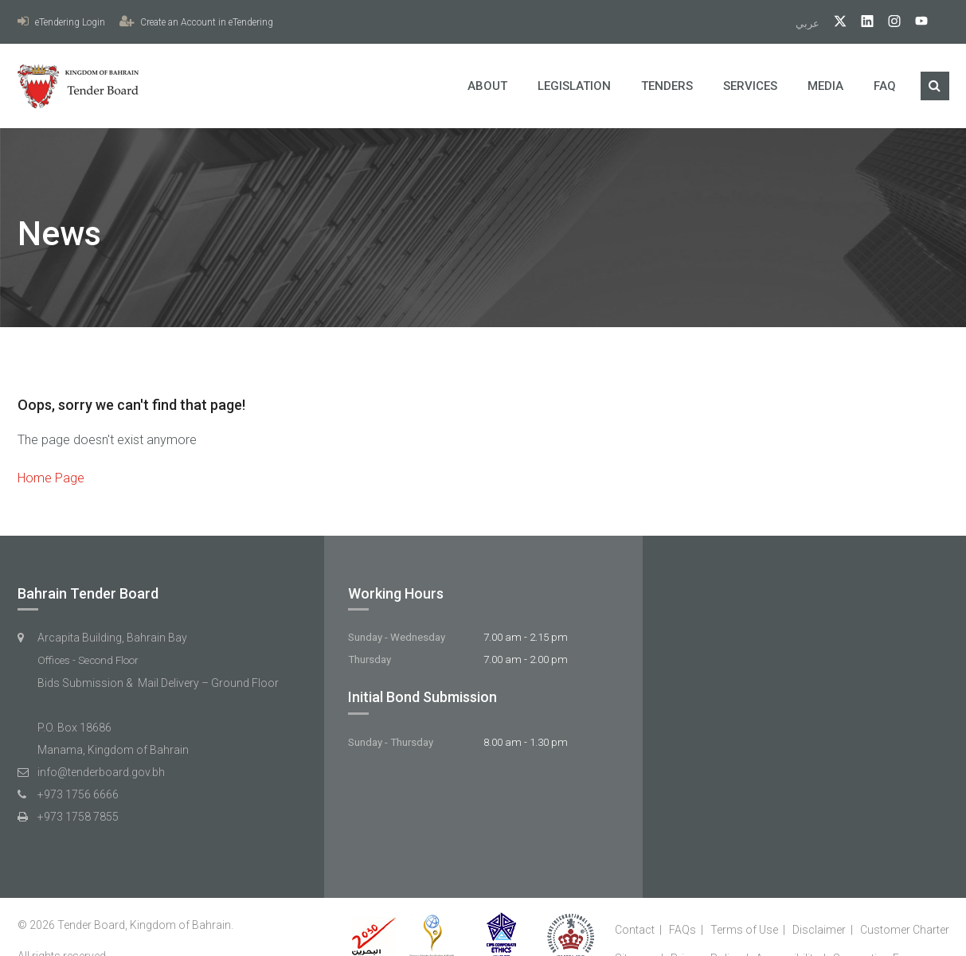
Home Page (51, 478)
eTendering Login (61, 22)
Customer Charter (904, 929)
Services (750, 86)
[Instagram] (888, 23)
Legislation (574, 86)
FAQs (682, 929)
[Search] (935, 86)
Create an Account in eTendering (196, 22)
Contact (635, 929)
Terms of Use (744, 929)
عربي (809, 23)
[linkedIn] (861, 23)
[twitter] (834, 23)
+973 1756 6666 (78, 794)
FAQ (885, 86)
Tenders (667, 86)
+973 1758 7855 (78, 816)
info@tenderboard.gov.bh (101, 772)
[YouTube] (915, 23)
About (487, 86)
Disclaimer (819, 929)
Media (825, 86)
